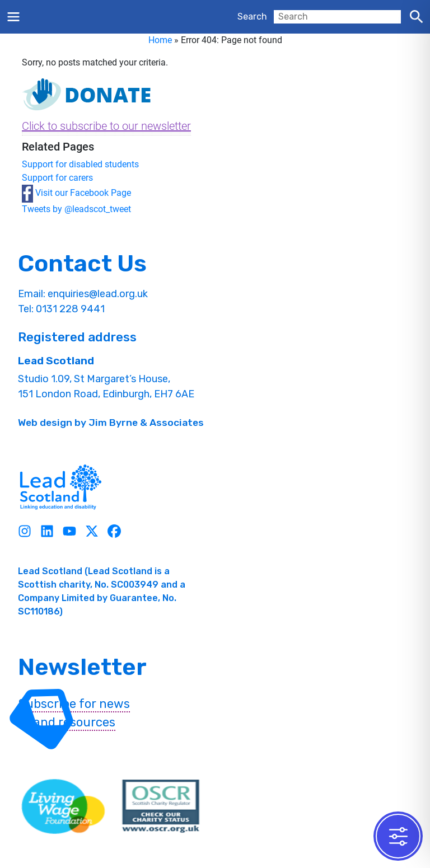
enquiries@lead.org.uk (98, 294)
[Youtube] (69, 531)
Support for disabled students (80, 164)
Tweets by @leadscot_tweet (76, 209)
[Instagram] (24, 531)
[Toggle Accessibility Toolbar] (398, 836)
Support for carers (57, 177)
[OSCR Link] (161, 806)
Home (160, 40)
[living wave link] (63, 806)
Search (252, 16)
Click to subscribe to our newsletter (106, 126)
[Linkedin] (47, 531)
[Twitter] (92, 531)
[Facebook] (114, 531)
